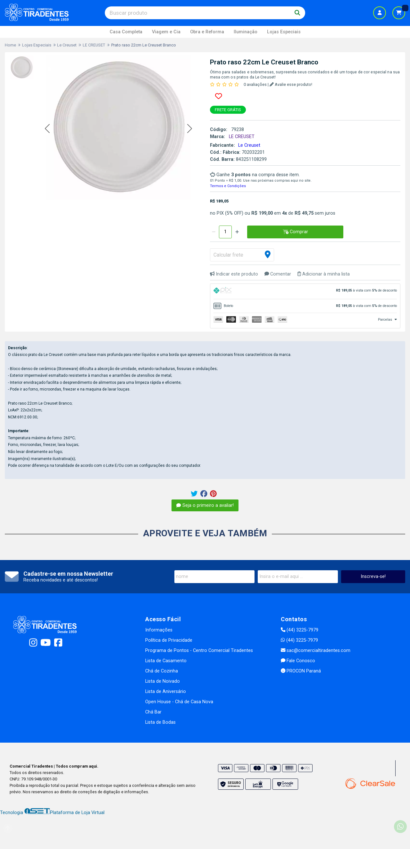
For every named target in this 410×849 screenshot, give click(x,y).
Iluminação (245, 32)
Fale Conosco (298, 661)
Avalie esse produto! (291, 84)
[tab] (305, 291)
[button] (47, 129)
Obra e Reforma (207, 32)
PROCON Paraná (301, 671)
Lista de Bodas (160, 722)
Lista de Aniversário (165, 691)
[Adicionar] (237, 232)
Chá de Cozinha (161, 671)
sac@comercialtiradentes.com (315, 650)
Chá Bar (153, 712)
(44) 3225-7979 (299, 630)
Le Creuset (249, 145)
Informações (158, 630)
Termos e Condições (228, 186)
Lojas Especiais (284, 32)
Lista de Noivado (162, 681)
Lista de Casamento (166, 661)
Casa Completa (126, 32)
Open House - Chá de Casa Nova (179, 702)
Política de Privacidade (168, 640)
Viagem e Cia (166, 32)
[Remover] (213, 232)
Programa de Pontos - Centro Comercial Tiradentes (199, 650)
